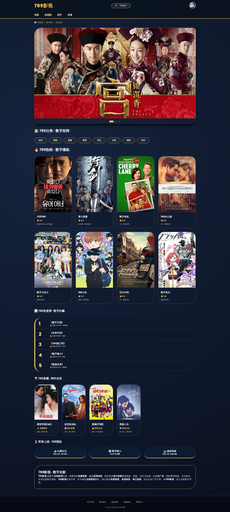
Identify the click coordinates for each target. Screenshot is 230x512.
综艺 (59, 15)
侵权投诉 (127, 502)
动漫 (69, 15)
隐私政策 (114, 502)
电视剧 (48, 15)
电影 (36, 15)
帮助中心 (139, 502)
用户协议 (102, 502)
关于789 (90, 502)
